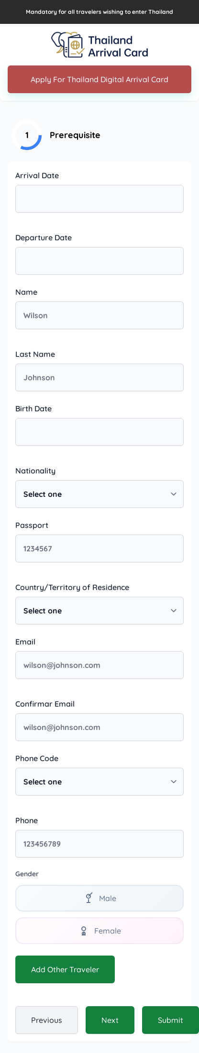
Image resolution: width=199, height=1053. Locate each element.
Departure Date (43, 237)
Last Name (35, 354)
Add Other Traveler (65, 969)
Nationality (35, 470)
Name (26, 292)
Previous (46, 1020)
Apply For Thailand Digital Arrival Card (99, 79)
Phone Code (36, 758)
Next (110, 1020)
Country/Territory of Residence (72, 587)
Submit (170, 1020)
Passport (31, 525)
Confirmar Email (45, 704)
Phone (26, 820)
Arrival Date (37, 175)
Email (25, 641)
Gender (27, 874)
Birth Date (33, 408)
